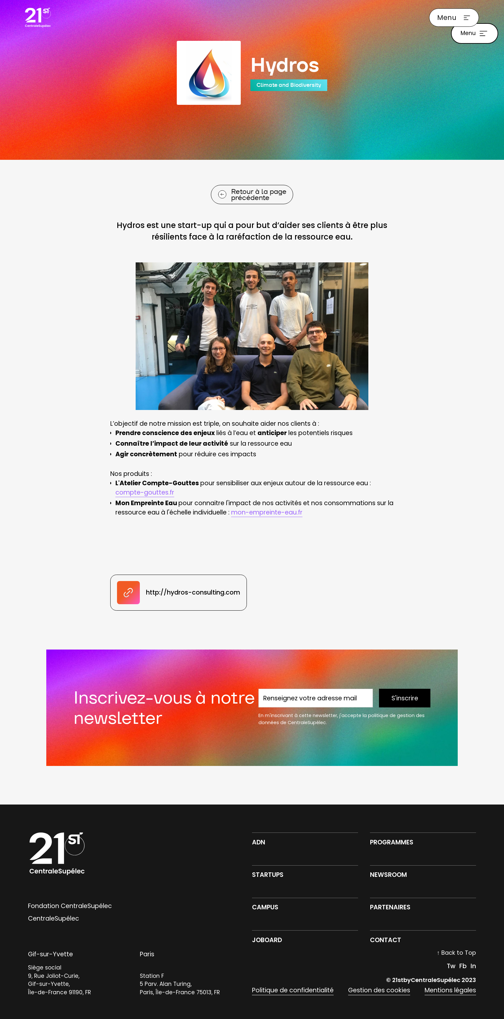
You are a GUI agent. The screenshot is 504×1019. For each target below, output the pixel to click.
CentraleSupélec (53, 918)
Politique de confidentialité (293, 990)
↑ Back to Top (456, 953)
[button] (454, 17)
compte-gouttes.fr (144, 492)
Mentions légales (450, 990)
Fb (463, 966)
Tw (451, 966)
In (473, 966)
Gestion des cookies (379, 990)
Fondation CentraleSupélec (70, 906)
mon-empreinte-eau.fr (266, 512)
